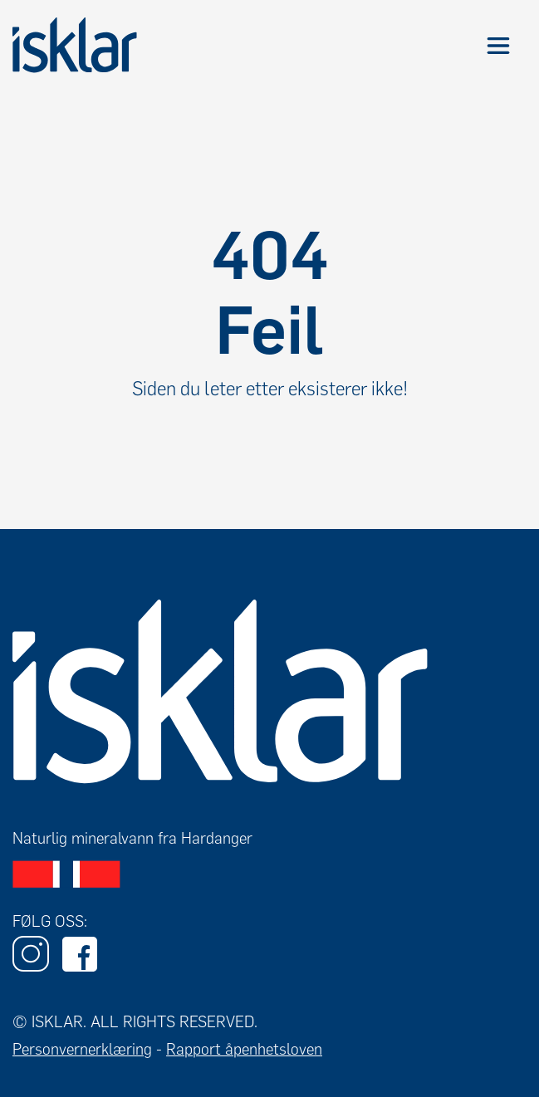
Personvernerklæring (82, 1049)
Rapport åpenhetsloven (244, 1049)
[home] (74, 45)
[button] (498, 45)
